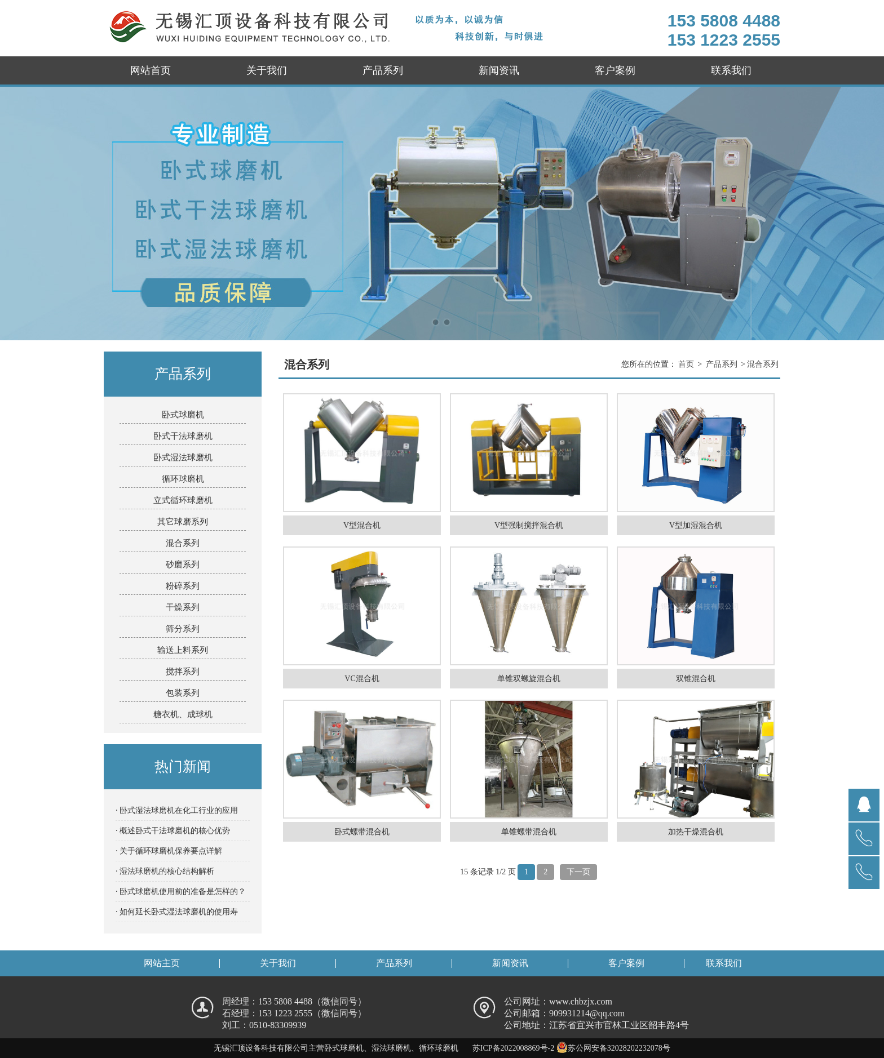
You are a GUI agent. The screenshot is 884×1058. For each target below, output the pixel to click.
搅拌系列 (183, 671)
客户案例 (615, 70)
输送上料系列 (182, 650)
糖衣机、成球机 (183, 714)
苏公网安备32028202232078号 (613, 1048)
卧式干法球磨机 (183, 436)
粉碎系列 (183, 585)
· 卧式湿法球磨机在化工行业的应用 (177, 810)
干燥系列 (183, 607)
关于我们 (266, 70)
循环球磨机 (183, 478)
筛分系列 (183, 628)
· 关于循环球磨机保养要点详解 (169, 851)
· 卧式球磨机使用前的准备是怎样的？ (181, 891)
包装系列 (183, 692)
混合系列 (183, 543)
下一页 (578, 872)
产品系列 (383, 70)
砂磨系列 (183, 564)
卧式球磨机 (183, 414)
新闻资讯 (499, 70)
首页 (686, 364)
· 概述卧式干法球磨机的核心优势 (173, 830)
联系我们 (731, 70)
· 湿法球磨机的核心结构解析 (165, 871)
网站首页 (150, 70)
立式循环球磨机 (183, 500)
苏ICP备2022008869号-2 (513, 1048)
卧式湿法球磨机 (183, 457)
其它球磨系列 (182, 521)
